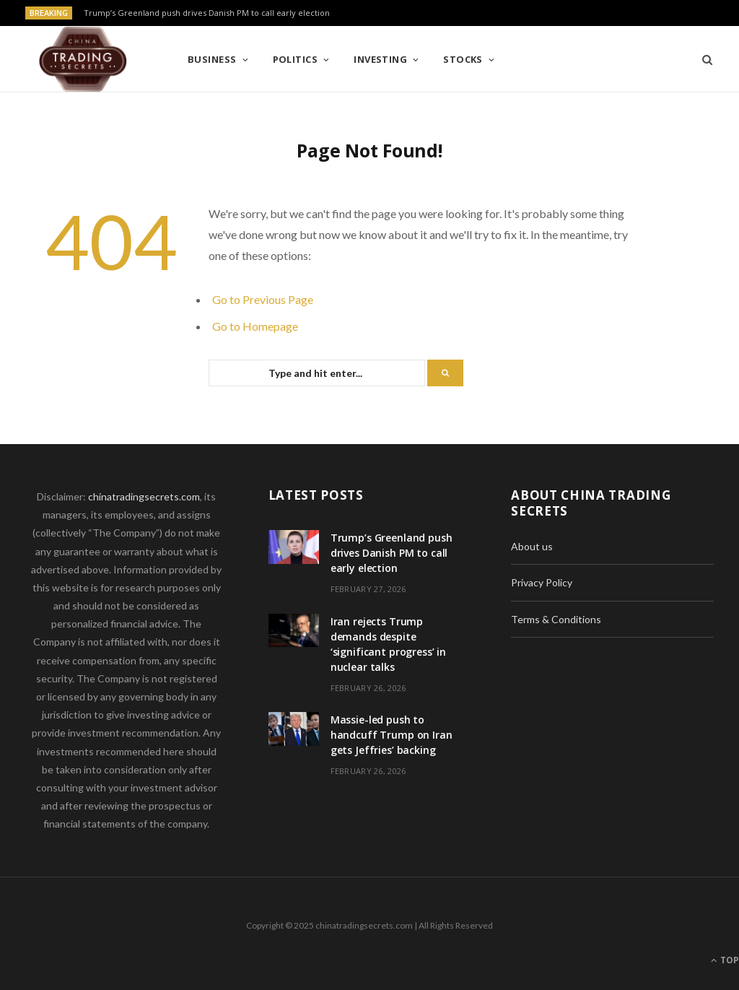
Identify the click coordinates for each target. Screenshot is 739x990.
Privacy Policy (541, 582)
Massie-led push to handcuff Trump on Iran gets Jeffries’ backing (391, 735)
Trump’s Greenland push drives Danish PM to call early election (207, 13)
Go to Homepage (255, 326)
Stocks (463, 59)
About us (532, 546)
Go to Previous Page (262, 299)
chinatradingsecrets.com (144, 496)
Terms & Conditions (556, 619)
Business (212, 59)
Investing (380, 59)
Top (725, 960)
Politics (295, 59)
